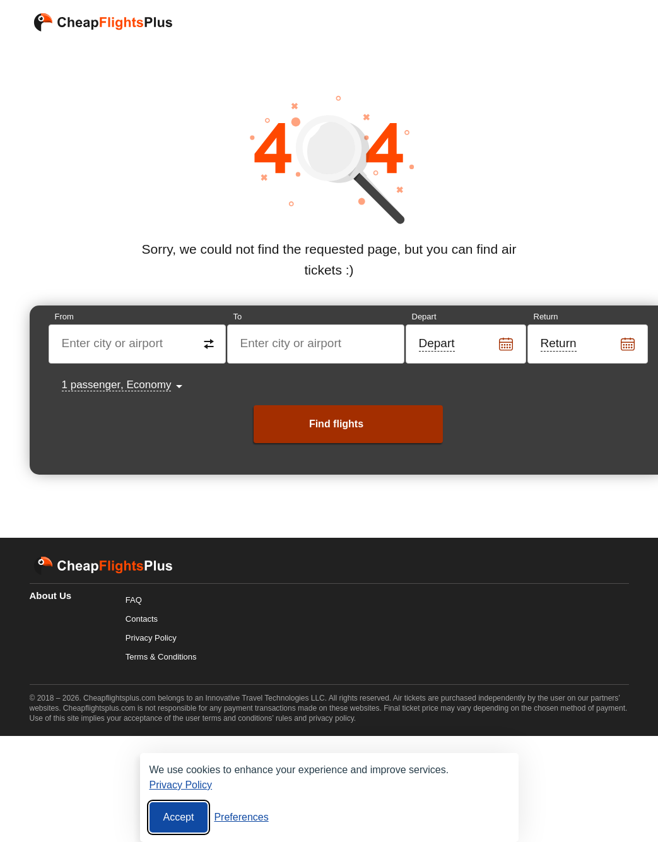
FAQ (134, 600)
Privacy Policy (151, 638)
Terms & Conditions (161, 656)
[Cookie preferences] (241, 817)
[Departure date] (466, 344)
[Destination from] (137, 344)
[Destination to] (316, 344)
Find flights (336, 423)
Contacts (142, 619)
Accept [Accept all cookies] (178, 817)
